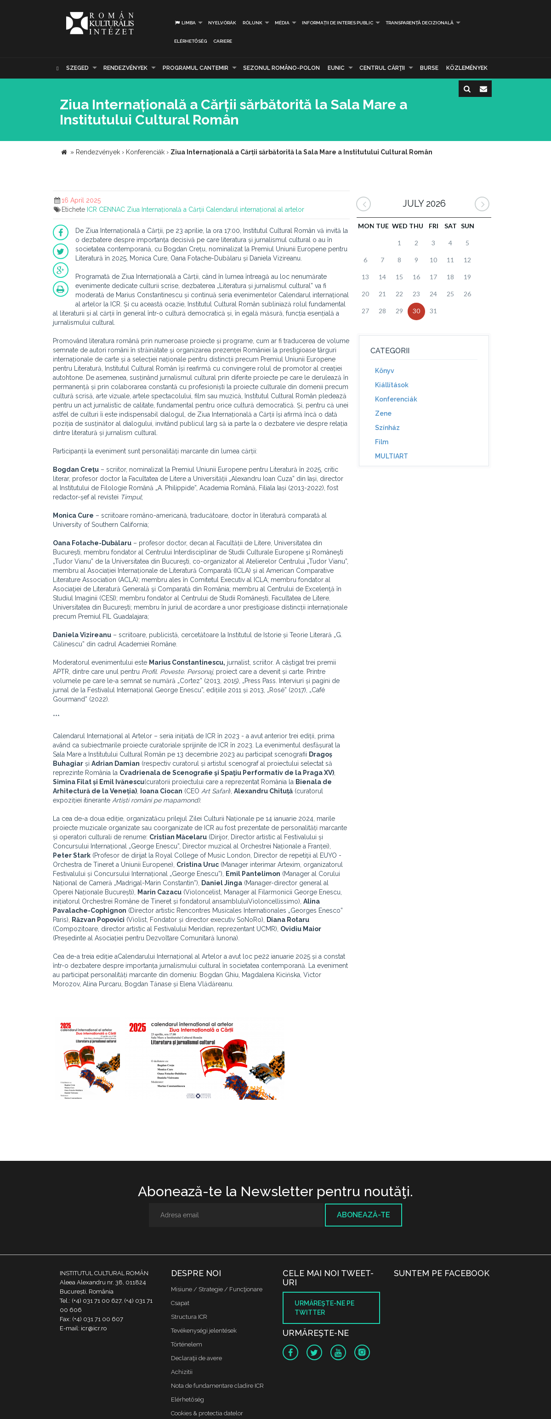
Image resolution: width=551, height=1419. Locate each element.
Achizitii (182, 1371)
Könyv (384, 370)
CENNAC (112, 209)
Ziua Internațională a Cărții (165, 209)
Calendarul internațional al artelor (255, 209)
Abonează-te (363, 1214)
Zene (383, 413)
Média (282, 22)
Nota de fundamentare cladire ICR (217, 1385)
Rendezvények (125, 68)
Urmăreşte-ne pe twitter (324, 1308)
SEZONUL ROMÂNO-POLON (281, 68)
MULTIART (391, 456)
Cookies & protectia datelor (207, 1413)
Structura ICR (189, 1316)
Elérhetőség (190, 41)
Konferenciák (396, 399)
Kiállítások (392, 385)
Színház (387, 427)
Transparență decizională (420, 22)
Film (381, 442)
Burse (429, 68)
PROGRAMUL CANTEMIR (195, 68)
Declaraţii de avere (196, 1358)
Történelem (186, 1344)
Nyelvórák (222, 22)
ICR (92, 209)
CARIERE (222, 41)
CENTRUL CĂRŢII (382, 68)
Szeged (77, 68)
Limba (185, 22)
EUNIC (336, 68)
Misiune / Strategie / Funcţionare (216, 1289)
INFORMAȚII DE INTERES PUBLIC (337, 22)
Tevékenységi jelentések (204, 1330)
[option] (87, 1059)
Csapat (180, 1303)
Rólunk (252, 22)
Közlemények (467, 68)
